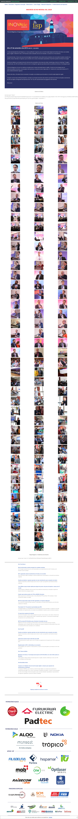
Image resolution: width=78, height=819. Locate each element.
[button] (76, 1)
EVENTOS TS (44, 1)
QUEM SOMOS (53, 1)
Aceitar (50, 817)
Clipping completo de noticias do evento (39, 689)
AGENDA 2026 (62, 1)
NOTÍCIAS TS (71, 1)
